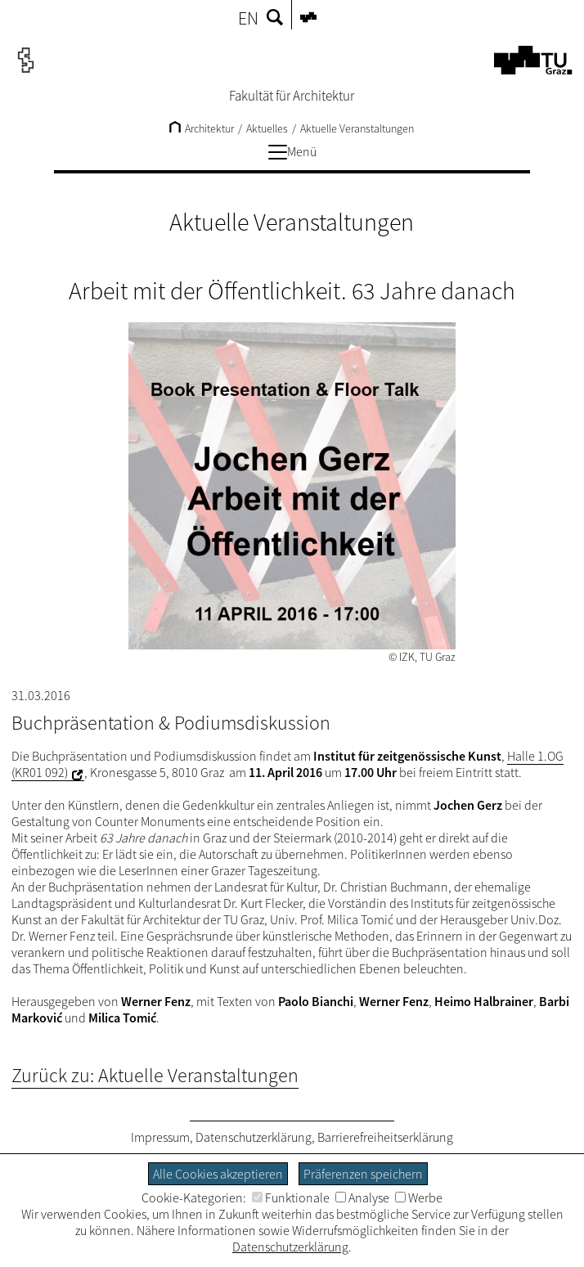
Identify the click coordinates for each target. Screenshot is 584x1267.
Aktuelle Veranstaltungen (357, 128)
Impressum (160, 1137)
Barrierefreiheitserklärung (385, 1137)
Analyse (362, 1197)
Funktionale (291, 1197)
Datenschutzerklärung (253, 1137)
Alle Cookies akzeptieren (218, 1174)
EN (248, 18)
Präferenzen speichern (363, 1174)
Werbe (418, 1197)
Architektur (201, 128)
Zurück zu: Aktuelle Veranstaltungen (155, 1075)
